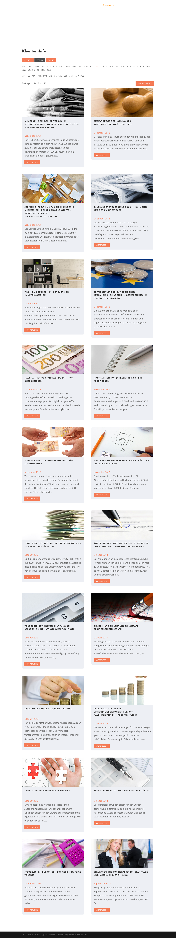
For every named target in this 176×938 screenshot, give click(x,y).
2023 (30, 70)
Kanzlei (68, 5)
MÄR (34, 75)
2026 (49, 70)
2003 (36, 66)
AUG (60, 75)
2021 (147, 66)
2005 (49, 66)
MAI (45, 75)
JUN (50, 75)
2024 (36, 70)
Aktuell (28, 60)
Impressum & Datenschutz (76, 935)
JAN (23, 75)
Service (107, 5)
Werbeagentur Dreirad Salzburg (49, 935)
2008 (67, 66)
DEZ (82, 75)
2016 (117, 66)
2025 (42, 70)
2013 (98, 66)
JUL (55, 75)
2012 (92, 66)
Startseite (55, 5)
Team (79, 5)
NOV (77, 75)
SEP (65, 75)
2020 (141, 66)
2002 (30, 66)
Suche (51, 60)
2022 (24, 70)
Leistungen (93, 5)
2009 (73, 66)
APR (40, 75)
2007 (61, 66)
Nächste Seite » (145, 83)
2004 (42, 66)
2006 (55, 66)
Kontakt (122, 5)
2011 (86, 66)
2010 (79, 66)
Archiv (40, 60)
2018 (129, 66)
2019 (135, 66)
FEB (28, 75)
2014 (104, 66)
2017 (123, 66)
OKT (71, 75)
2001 (24, 66)
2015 (110, 66)
